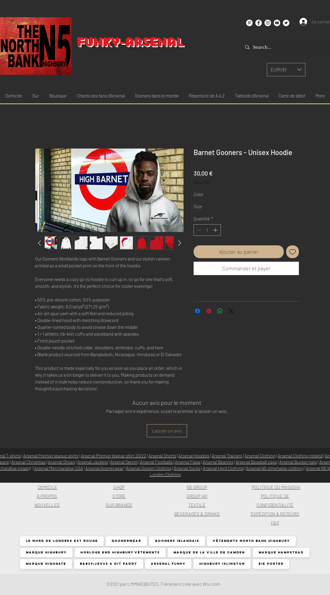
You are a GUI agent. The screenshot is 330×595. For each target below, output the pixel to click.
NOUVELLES (47, 505)
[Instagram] (267, 23)
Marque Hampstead (281, 552)
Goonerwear (126, 541)
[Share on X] (231, 311)
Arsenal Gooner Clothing (148, 468)
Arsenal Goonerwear (104, 468)
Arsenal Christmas (28, 462)
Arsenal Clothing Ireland (300, 455)
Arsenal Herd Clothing (223, 468)
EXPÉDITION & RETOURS (275, 514)
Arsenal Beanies (218, 462)
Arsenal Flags (187, 462)
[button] (286, 69)
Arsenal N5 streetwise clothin (273, 468)
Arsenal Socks (187, 468)
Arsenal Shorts (162, 455)
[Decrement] (199, 230)
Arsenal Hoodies (193, 455)
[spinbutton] (207, 230)
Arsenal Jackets (92, 462)
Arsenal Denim (124, 462)
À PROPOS (47, 496)
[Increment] (216, 230)
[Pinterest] (249, 23)
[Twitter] (286, 23)
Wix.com (211, 584)
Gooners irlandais (176, 541)
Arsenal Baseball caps (256, 462)
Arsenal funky (168, 564)
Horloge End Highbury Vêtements (120, 552)
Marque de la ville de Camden (209, 552)
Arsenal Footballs (156, 462)
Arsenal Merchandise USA (58, 468)
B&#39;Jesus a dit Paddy (108, 564)
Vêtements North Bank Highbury (251, 541)
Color (198, 194)
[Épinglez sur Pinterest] (208, 311)
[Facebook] (258, 23)
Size (198, 206)
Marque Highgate (45, 564)
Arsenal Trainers (227, 455)
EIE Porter (270, 564)
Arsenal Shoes (61, 462)
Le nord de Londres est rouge (61, 541)
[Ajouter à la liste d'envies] (292, 251)
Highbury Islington (222, 564)
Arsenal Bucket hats (298, 462)
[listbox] (286, 69)
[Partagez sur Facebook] (197, 311)
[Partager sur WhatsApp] (220, 311)
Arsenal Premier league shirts (51, 455)
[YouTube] (277, 23)
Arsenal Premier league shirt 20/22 (113, 455)
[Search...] (286, 47)
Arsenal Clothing (260, 455)
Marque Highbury (46, 552)
